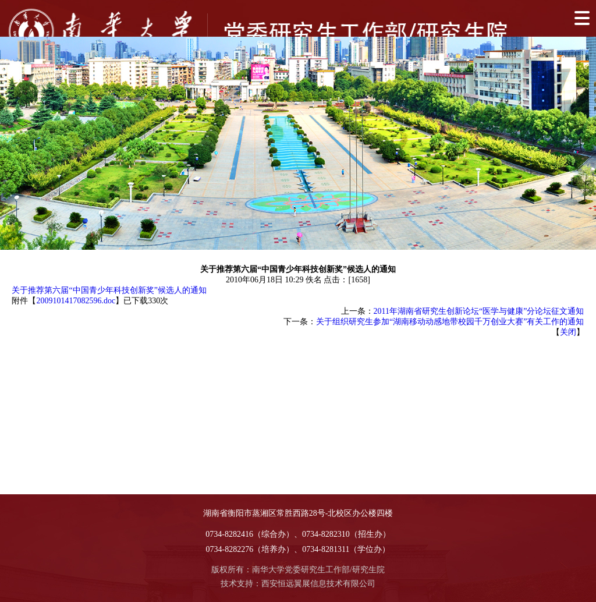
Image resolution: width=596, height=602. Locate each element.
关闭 (568, 332)
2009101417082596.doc (75, 300)
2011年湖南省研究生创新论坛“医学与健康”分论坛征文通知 (479, 311)
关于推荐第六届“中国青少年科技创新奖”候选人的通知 (109, 290)
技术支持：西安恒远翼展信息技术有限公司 (298, 583)
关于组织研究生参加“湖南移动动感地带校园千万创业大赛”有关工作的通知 (450, 321)
